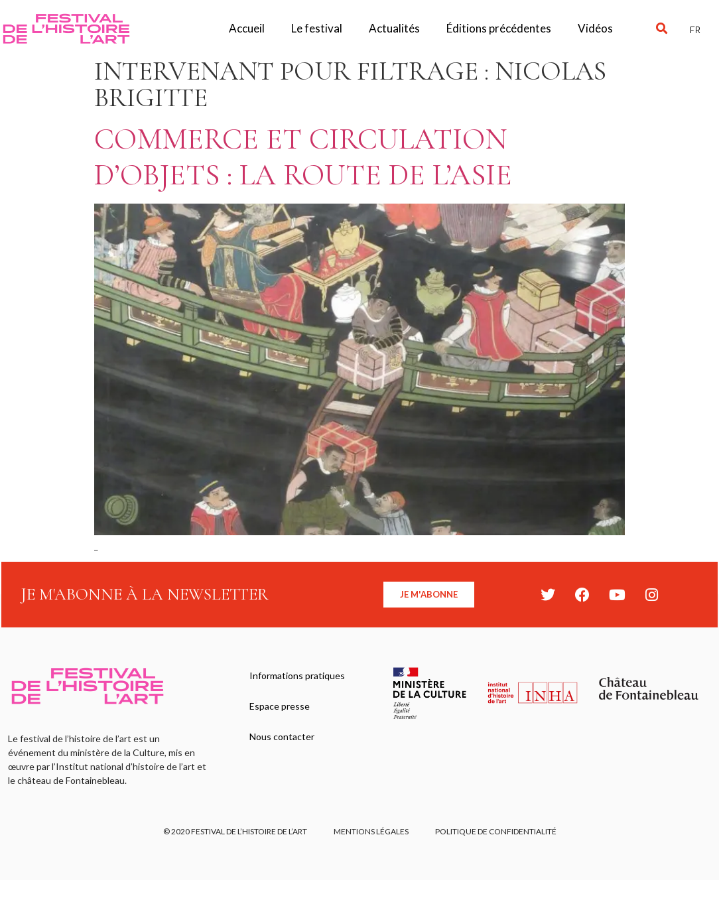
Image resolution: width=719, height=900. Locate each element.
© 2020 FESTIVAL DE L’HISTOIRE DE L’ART (235, 831)
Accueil (247, 28)
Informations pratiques (297, 675)
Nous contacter (281, 736)
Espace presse (279, 706)
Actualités (394, 28)
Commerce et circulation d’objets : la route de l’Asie (303, 157)
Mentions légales (371, 831)
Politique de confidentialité (495, 831)
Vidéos (595, 28)
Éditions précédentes (498, 28)
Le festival (316, 28)
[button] (662, 29)
